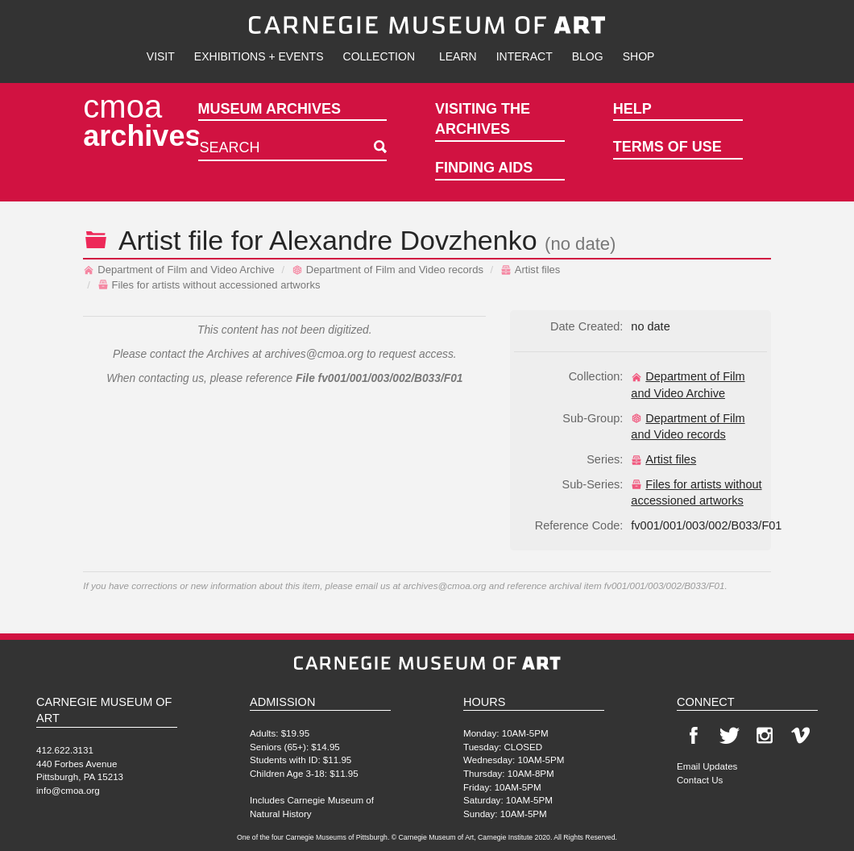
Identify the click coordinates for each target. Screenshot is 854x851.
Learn (458, 56)
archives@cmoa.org (313, 354)
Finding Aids (484, 168)
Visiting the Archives (482, 119)
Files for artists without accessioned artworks (209, 285)
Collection (379, 56)
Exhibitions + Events (259, 56)
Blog (587, 56)
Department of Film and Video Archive (179, 270)
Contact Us (700, 779)
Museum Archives (269, 109)
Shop (639, 56)
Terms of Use (667, 147)
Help (632, 109)
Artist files (530, 270)
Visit (161, 56)
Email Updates (707, 766)
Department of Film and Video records (387, 270)
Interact (524, 56)
